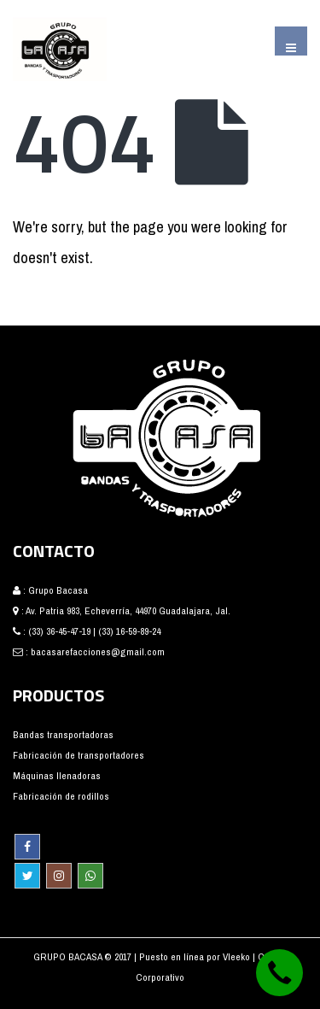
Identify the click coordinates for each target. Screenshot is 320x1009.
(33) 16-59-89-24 (129, 631)
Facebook (27, 846)
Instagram (59, 876)
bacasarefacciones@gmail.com (98, 652)
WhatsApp (90, 876)
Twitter (27, 876)
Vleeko (238, 957)
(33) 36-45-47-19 (59, 631)
